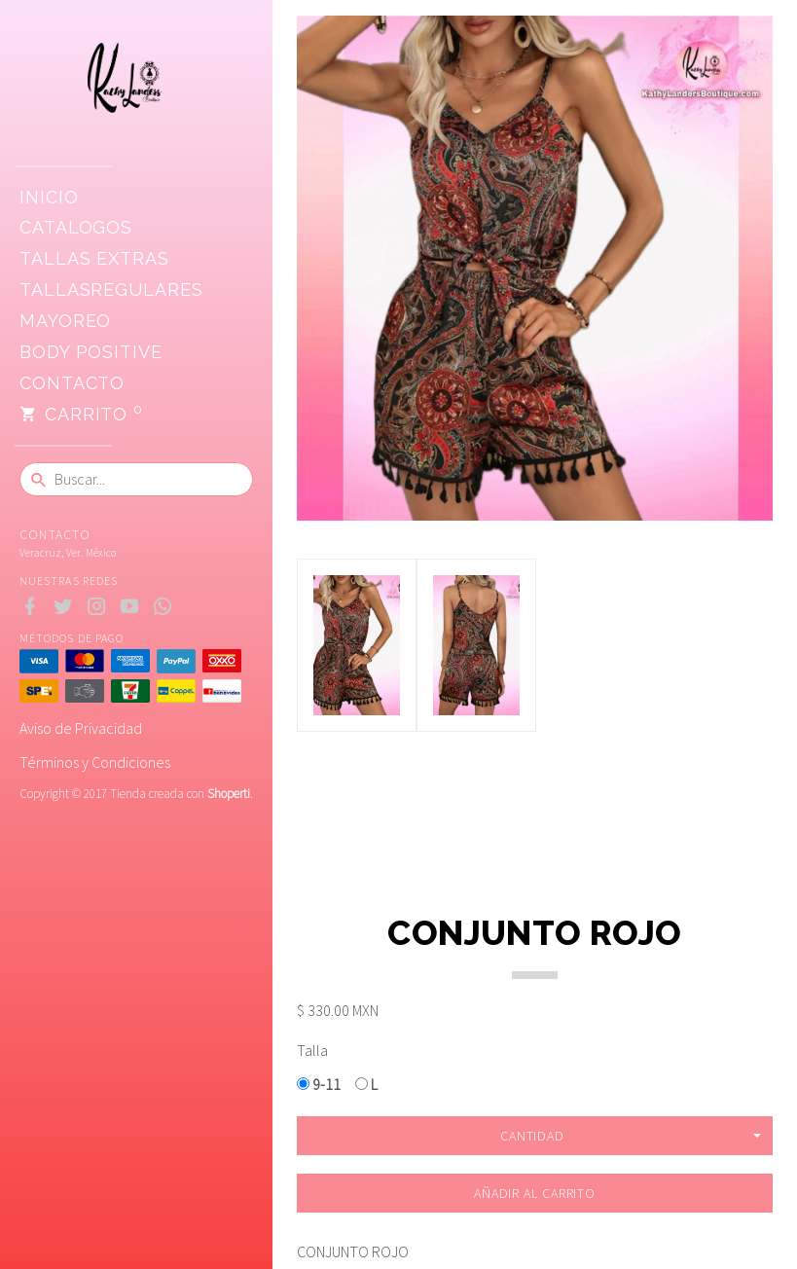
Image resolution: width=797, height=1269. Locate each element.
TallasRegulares (111, 289)
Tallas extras (94, 258)
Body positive (91, 352)
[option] (357, 646)
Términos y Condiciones (94, 762)
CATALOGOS (75, 227)
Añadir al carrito (535, 1193)
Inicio (48, 197)
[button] (535, 1135)
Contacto (72, 383)
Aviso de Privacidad (80, 728)
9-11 (319, 1084)
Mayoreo (65, 320)
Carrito (81, 414)
